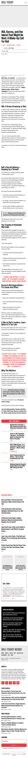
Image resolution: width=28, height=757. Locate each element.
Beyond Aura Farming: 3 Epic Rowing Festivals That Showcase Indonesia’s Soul (18, 426)
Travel (12, 460)
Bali (11, 440)
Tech (2, 726)
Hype (12, 430)
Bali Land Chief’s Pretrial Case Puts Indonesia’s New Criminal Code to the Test (12, 502)
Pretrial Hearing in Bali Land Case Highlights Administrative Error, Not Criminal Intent (12, 511)
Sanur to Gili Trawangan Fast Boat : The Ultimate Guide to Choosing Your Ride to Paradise (17, 436)
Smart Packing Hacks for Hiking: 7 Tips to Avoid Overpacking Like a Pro (17, 456)
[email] (14, 741)
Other (18, 45)
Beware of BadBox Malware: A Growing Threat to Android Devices (12, 724)
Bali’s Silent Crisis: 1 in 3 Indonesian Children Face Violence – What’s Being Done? (17, 446)
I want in (14, 745)
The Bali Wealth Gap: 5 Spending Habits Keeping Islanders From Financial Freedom (7, 567)
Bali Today (11, 48)
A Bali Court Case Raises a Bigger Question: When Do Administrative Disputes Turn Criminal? (11, 520)
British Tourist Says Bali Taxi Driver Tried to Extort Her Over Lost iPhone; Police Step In (13, 547)
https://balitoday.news (7, 586)
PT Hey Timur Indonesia (16, 754)
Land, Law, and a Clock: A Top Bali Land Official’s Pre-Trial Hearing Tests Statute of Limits (13, 538)
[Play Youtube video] (14, 157)
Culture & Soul (14, 451)
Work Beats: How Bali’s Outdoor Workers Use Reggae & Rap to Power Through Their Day (14, 730)
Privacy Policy (16, 748)
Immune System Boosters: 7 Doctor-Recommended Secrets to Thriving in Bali (13, 717)
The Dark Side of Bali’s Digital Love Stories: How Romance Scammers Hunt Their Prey (20, 567)
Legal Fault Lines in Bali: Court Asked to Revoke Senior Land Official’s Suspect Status (13, 529)
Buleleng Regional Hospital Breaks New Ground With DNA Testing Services (18, 465)
